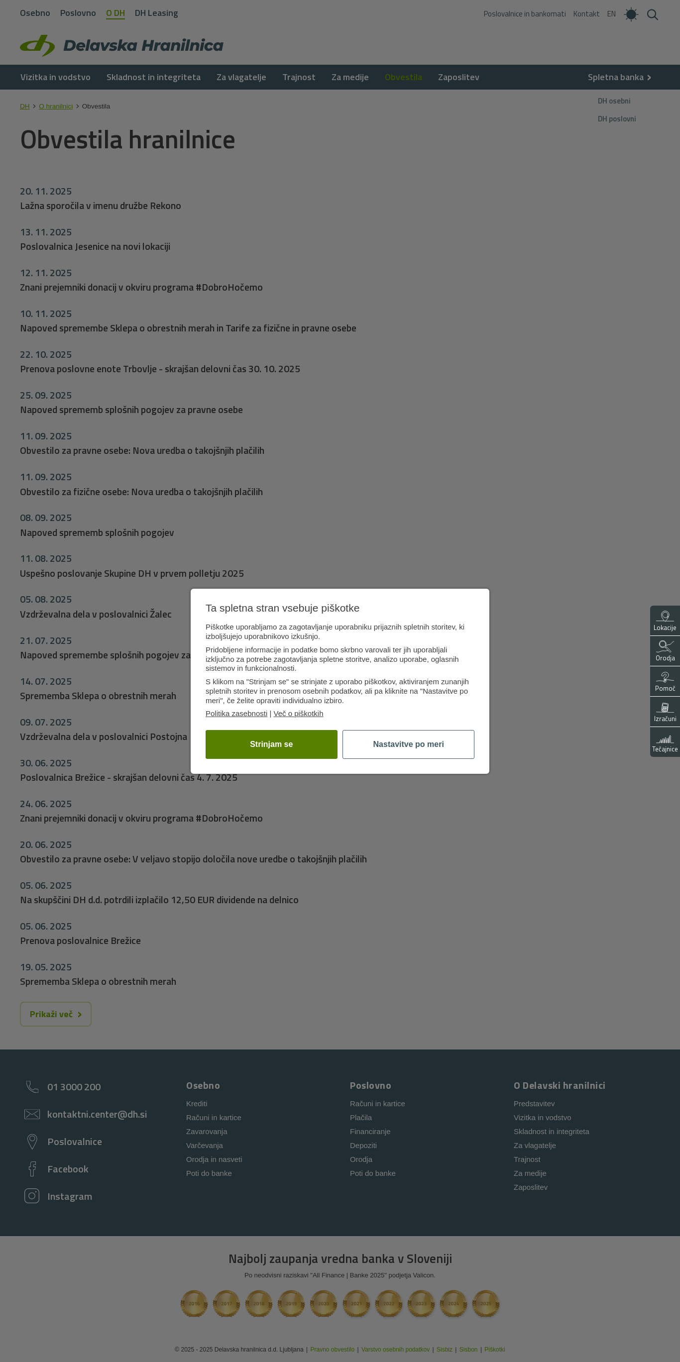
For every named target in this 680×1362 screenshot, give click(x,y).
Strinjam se (271, 744)
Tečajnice (665, 743)
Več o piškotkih (298, 713)
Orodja (665, 651)
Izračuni (665, 712)
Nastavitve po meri (408, 744)
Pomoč (665, 682)
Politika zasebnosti (236, 713)
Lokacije (665, 621)
